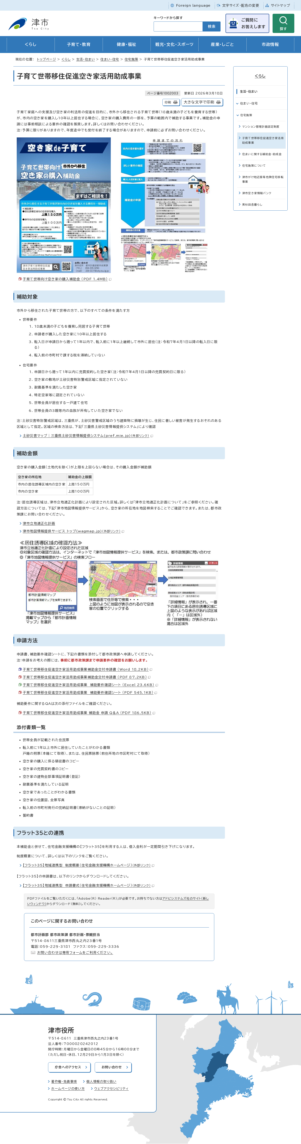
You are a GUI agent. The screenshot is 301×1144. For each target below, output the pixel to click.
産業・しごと (222, 45)
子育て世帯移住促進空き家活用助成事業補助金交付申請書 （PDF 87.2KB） (86, 677)
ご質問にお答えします (253, 23)
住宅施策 (131, 59)
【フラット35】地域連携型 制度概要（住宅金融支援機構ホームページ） (88, 865)
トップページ (46, 59)
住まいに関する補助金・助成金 (262, 154)
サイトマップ (280, 5)
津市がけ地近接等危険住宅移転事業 (263, 179)
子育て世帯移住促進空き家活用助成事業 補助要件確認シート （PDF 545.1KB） (90, 692)
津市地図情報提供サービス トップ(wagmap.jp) (73, 531)
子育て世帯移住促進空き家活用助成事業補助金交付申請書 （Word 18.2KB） (87, 669)
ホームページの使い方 (68, 1088)
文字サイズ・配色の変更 (240, 5)
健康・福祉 (126, 45)
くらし (31, 45)
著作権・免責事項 (64, 1081)
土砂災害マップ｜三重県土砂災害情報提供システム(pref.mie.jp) (88, 435)
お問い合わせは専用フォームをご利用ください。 (75, 952)
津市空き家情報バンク (256, 193)
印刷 (168, 102)
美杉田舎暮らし (252, 204)
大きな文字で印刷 (199, 102)
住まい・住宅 (109, 59)
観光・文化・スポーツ (174, 45)
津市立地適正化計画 (39, 523)
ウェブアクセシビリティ (111, 1088)
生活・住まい (85, 59)
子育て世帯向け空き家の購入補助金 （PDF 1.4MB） (67, 279)
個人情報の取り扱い (101, 1081)
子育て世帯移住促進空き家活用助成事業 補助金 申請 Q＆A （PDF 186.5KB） (89, 713)
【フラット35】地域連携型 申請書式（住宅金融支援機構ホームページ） (88, 885)
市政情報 (270, 45)
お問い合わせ (112, 1067)
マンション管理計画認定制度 (261, 126)
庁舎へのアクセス (68, 1067)
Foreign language (193, 5)
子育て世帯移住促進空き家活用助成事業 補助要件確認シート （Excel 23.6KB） (90, 685)
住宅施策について (254, 165)
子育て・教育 (79, 45)
